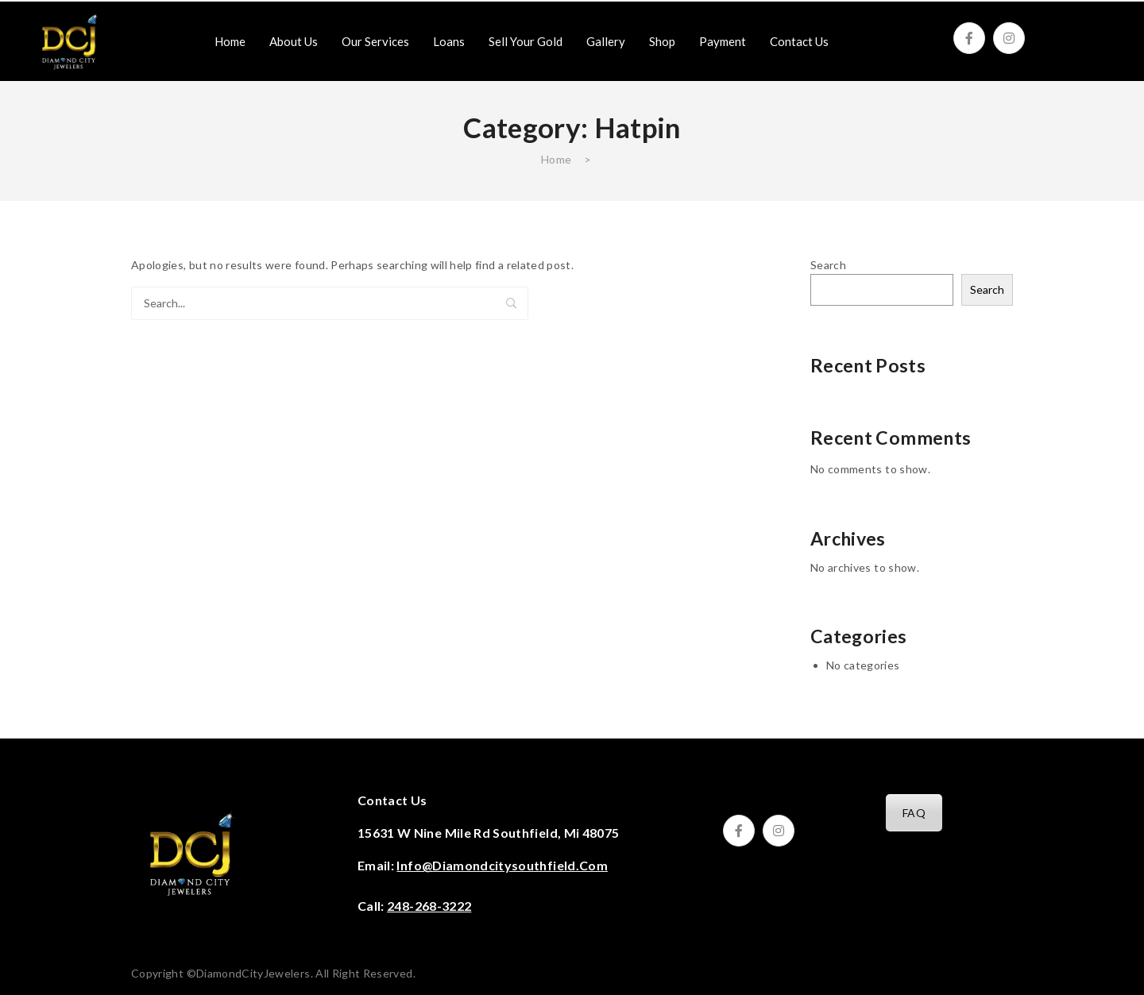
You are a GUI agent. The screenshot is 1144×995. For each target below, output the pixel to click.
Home (556, 159)
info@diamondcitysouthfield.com (502, 865)
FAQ (914, 813)
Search (512, 303)
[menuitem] (229, 41)
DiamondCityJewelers (253, 973)
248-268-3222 (429, 905)
